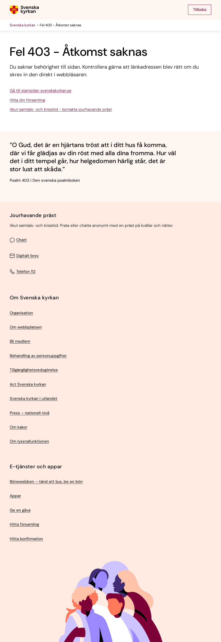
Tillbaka (199, 9)
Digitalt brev (24, 255)
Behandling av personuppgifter (38, 356)
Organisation (21, 313)
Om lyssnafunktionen (29, 441)
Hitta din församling (27, 100)
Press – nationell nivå (29, 413)
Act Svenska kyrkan (28, 384)
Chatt (18, 240)
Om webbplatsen (26, 327)
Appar (15, 496)
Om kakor (18, 427)
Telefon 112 (23, 271)
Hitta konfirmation (26, 539)
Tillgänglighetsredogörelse (34, 370)
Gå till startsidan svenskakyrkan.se (40, 90)
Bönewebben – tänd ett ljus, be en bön (46, 481)
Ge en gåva (20, 510)
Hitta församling (24, 524)
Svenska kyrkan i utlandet (33, 398)
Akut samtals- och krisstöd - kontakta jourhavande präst (61, 109)
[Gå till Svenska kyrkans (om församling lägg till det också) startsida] (24, 10)
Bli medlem (20, 341)
